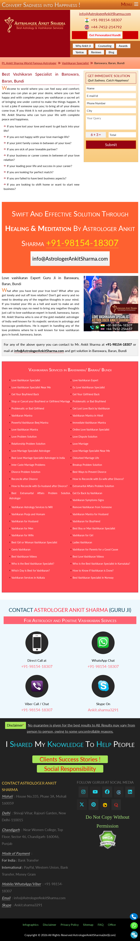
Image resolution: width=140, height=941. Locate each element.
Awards (123, 45)
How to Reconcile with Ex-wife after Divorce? (98, 478)
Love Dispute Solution (85, 436)
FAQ (101, 924)
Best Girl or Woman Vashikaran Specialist (34, 542)
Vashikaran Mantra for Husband (90, 514)
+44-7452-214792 (106, 27)
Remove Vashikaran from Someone (92, 507)
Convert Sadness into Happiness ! (70, 5)
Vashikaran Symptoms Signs (88, 500)
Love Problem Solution (24, 436)
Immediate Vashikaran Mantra (89, 422)
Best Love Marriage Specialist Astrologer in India (38, 457)
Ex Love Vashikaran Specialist (89, 387)
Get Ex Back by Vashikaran (87, 493)
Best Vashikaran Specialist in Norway (93, 577)
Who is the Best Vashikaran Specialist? (32, 563)
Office (112, 924)
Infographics (30, 924)
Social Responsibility (70, 768)
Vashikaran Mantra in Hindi (88, 415)
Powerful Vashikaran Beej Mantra (29, 422)
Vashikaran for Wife (22, 535)
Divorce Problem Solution (25, 471)
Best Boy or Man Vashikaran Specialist (94, 528)
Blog (111, 52)
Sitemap (88, 924)
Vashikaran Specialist (75, 63)
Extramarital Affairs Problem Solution (93, 486)
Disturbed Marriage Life (86, 457)
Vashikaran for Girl (83, 535)
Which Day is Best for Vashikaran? (30, 570)
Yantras (80, 52)
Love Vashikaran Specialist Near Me (31, 387)
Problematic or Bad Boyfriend (89, 401)
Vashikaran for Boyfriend (86, 521)
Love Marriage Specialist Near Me (91, 450)
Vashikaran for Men (22, 528)
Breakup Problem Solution (87, 464)
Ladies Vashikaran (82, 542)
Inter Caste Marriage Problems (28, 464)
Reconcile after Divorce (24, 478)
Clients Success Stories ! (70, 759)
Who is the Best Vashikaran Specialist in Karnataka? (101, 563)
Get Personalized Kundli (105, 35)
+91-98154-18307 (106, 20)
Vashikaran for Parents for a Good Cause (95, 549)
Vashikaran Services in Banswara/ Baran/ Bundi (70, 369)
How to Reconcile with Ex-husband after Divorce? (39, 486)
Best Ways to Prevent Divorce (89, 471)
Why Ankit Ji (83, 45)
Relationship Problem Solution (28, 443)
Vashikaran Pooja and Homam (28, 514)
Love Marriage (80, 443)
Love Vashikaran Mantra (24, 429)
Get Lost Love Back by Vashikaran (91, 408)
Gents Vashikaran (21, 549)
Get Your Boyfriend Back (25, 394)
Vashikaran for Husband (24, 521)
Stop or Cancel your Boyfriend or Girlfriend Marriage (40, 401)
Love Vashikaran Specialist (25, 380)
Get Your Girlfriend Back (86, 394)
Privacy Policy (70, 924)
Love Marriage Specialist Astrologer (30, 450)
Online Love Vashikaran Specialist (91, 429)
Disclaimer (49, 924)
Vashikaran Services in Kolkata (28, 577)
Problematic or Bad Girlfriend (27, 408)
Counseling (104, 45)
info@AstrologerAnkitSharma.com (105, 14)
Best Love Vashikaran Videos (88, 556)
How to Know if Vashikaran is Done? (93, 570)
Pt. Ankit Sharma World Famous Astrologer (29, 63)
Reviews (96, 52)
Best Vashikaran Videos (24, 556)
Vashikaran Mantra (21, 415)
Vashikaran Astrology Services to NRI (32, 507)
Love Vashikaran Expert (85, 380)
